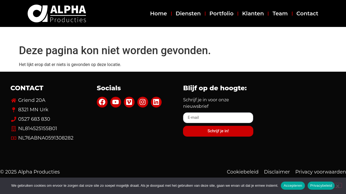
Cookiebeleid (242, 172)
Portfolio (221, 13)
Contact (307, 13)
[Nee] (337, 185)
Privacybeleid (321, 185)
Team (280, 13)
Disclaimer (277, 172)
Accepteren (293, 185)
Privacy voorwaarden (320, 172)
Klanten (253, 13)
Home (158, 13)
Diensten (188, 13)
